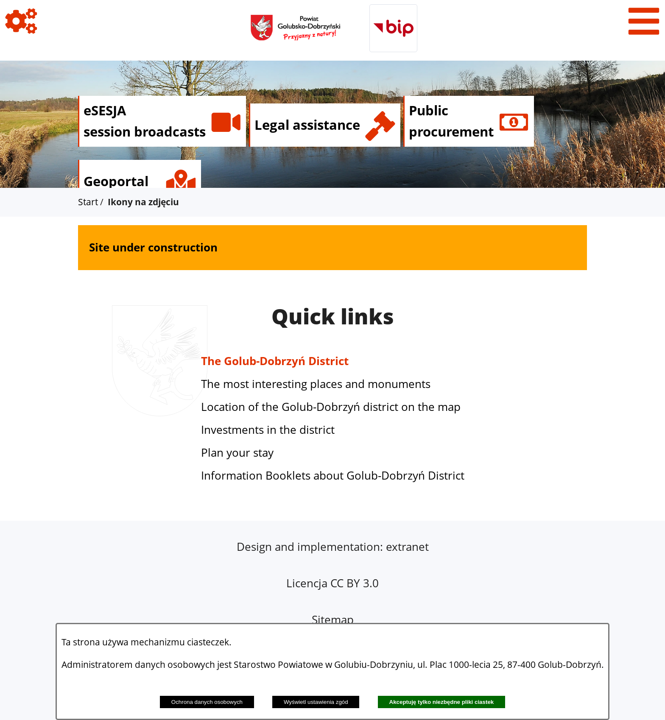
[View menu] (644, 21)
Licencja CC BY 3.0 (332, 583)
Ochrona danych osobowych (207, 702)
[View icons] (21, 21)
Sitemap (333, 619)
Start (88, 202)
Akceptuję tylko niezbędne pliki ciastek (441, 702)
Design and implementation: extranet (333, 546)
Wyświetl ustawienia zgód (316, 702)
